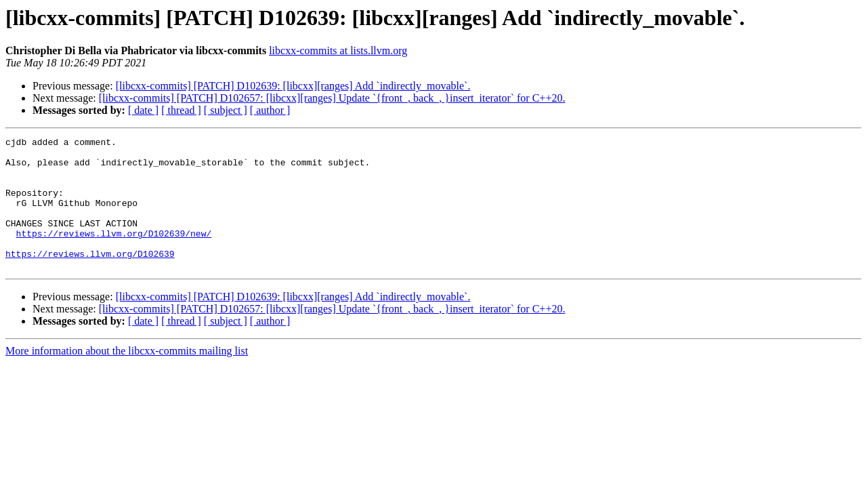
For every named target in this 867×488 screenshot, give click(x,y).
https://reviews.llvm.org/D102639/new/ (114, 253)
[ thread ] (181, 110)
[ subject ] (225, 110)
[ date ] (143, 110)
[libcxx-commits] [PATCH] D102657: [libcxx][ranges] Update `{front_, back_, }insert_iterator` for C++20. (332, 98)
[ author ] (270, 110)
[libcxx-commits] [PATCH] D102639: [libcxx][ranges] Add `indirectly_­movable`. (293, 86)
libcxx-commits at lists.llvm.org (338, 50)
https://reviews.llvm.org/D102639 (90, 278)
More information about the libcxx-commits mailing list (126, 377)
